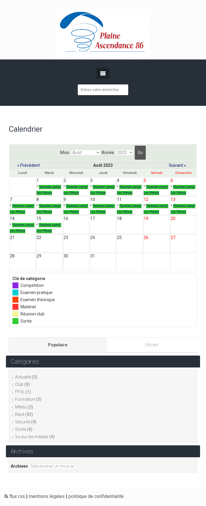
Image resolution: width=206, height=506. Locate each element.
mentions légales (47, 496)
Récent (151, 344)
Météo (21, 407)
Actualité (23, 377)
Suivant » (177, 165)
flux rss (14, 496)
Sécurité (22, 421)
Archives (19, 466)
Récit (19, 414)
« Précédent (28, 165)
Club (19, 384)
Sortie (20, 429)
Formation (25, 399)
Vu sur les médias (31, 436)
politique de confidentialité (96, 496)
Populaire (57, 344)
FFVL (20, 391)
